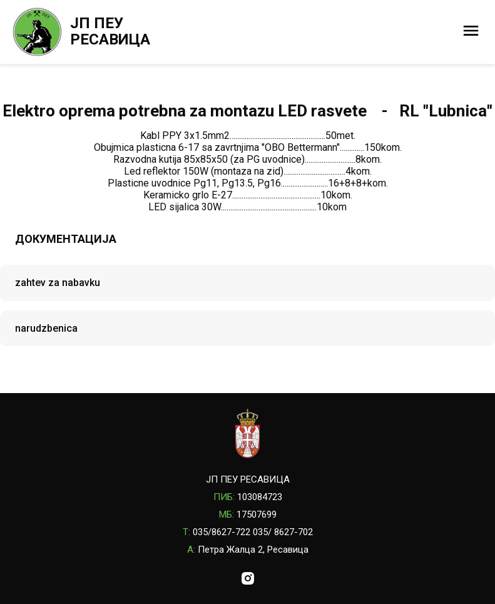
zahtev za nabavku (57, 283)
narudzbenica (46, 328)
